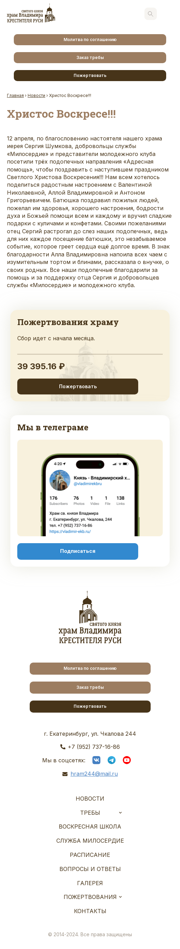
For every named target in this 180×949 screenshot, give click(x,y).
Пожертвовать (90, 75)
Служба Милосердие (90, 840)
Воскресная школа (90, 826)
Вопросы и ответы (90, 868)
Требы (90, 812)
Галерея (90, 883)
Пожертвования (90, 896)
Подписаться (77, 551)
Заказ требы (90, 57)
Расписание (90, 854)
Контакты (90, 911)
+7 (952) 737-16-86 (94, 746)
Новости (90, 798)
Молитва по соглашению (90, 39)
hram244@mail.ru (94, 773)
